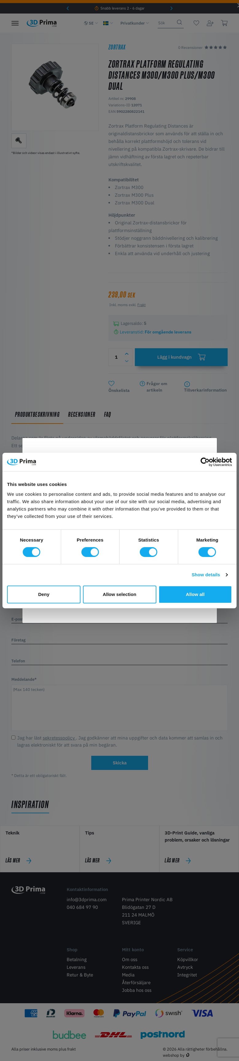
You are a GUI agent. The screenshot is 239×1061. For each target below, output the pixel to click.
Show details (206, 574)
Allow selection (119, 594)
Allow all (195, 594)
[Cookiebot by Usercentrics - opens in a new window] (205, 462)
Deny (43, 594)
